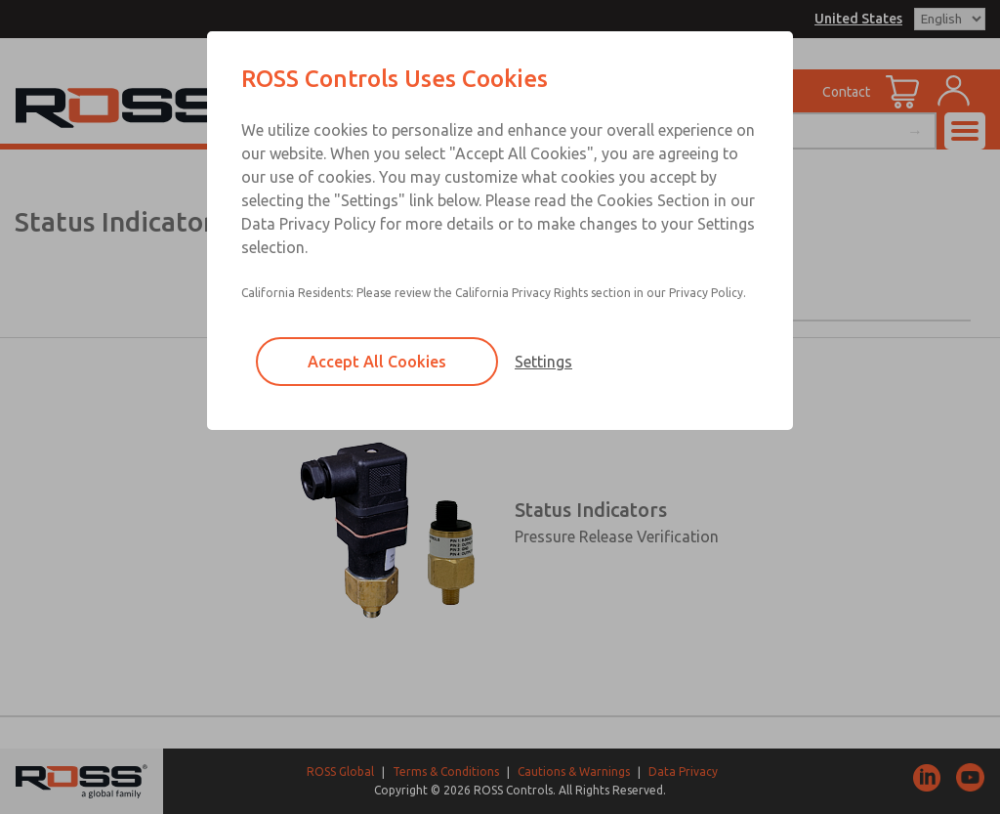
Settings (543, 361)
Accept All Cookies (377, 361)
